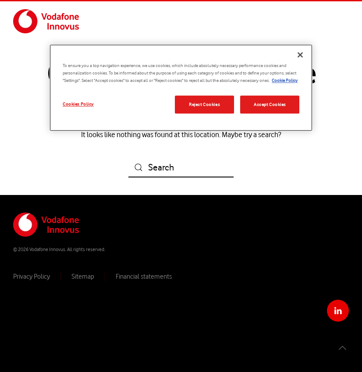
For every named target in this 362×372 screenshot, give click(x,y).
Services (301, 21)
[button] (342, 348)
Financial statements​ (144, 276)
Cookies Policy (78, 104)
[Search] (181, 167)
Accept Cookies (270, 104)
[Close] (300, 55)
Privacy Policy (31, 276)
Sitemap (82, 276)
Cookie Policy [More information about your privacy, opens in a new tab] (285, 81)
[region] (181, 88)
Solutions (261, 21)
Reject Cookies (204, 104)
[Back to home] (46, 21)
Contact (338, 21)
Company (219, 21)
